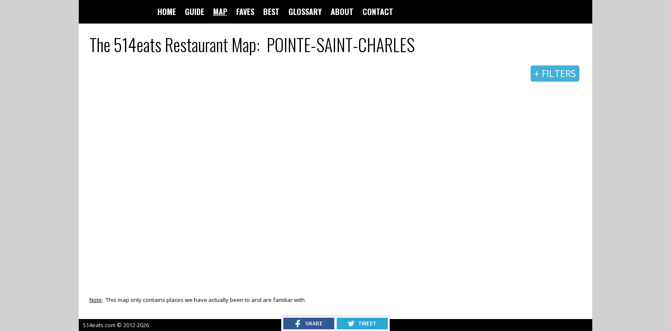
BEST (271, 11)
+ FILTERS (555, 73)
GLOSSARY (305, 11)
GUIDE (194, 11)
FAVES (245, 11)
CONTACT (377, 11)
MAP (220, 11)
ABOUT (342, 11)
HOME (166, 11)
